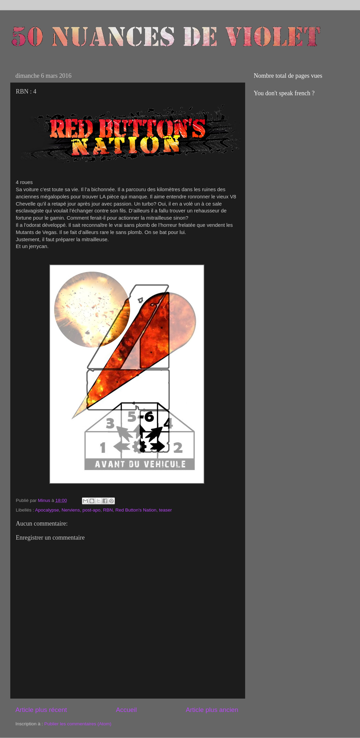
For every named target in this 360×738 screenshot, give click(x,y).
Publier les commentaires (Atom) (77, 723)
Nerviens (71, 510)
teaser (165, 510)
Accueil (126, 709)
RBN (108, 510)
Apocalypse (47, 510)
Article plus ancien (212, 709)
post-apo (91, 510)
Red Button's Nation (136, 510)
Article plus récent (41, 709)
